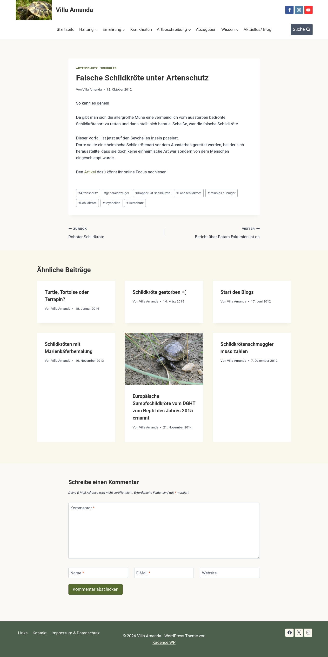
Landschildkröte (188, 193)
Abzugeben (206, 29)
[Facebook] (289, 10)
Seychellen (111, 203)
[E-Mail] (164, 573)
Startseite (65, 29)
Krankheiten (141, 29)
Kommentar (82, 508)
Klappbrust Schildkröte (152, 193)
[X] (299, 633)
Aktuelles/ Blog (257, 29)
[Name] (98, 573)
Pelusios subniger (221, 193)
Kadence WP (164, 642)
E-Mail (143, 573)
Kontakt (40, 633)
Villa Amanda (92, 89)
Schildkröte (87, 203)
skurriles (108, 68)
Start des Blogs (237, 292)
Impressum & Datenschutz (76, 633)
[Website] (230, 573)
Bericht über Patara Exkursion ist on (214, 232)
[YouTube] (308, 10)
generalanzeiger (116, 193)
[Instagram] (299, 10)
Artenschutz (87, 68)
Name (77, 573)
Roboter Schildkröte (114, 232)
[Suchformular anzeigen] (302, 29)
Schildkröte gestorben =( (159, 292)
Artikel (90, 172)
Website (209, 573)
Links (23, 633)
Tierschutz (135, 203)
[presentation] (164, 359)
